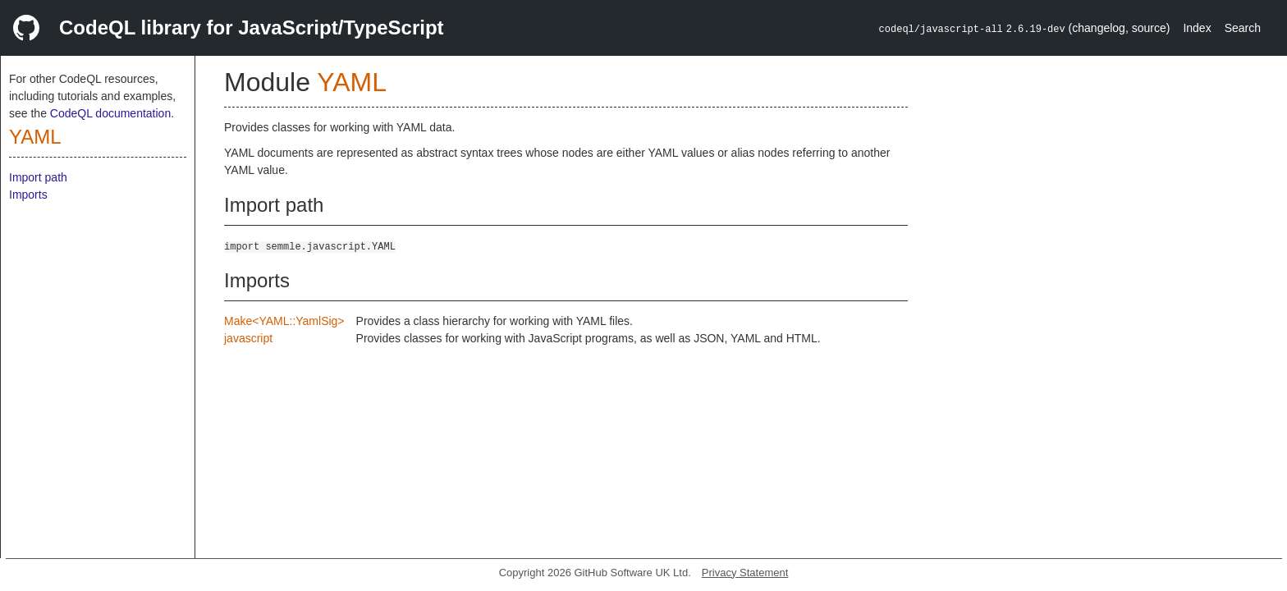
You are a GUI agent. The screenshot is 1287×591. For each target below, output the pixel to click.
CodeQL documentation (110, 113)
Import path (38, 177)
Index (1197, 27)
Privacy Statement (745, 572)
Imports (28, 194)
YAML (35, 137)
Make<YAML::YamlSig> (284, 321)
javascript (248, 338)
